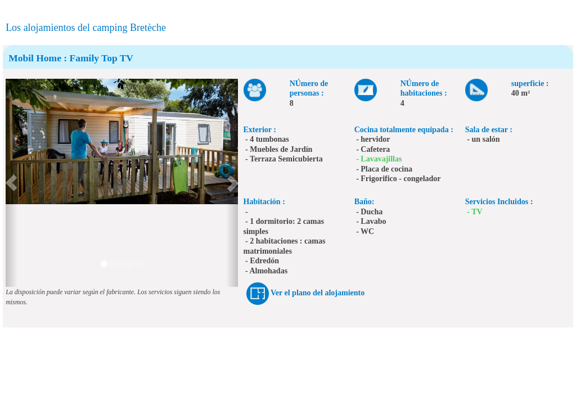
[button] (11, 183)
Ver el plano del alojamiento (317, 293)
